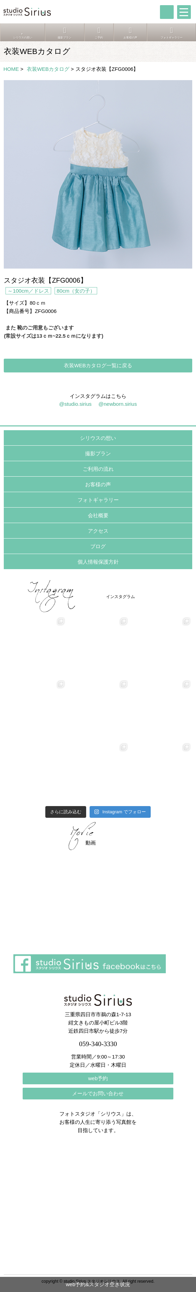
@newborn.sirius (118, 404)
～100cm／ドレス (28, 291)
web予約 (98, 1078)
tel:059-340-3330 (167, 12)
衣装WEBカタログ (48, 69)
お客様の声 (98, 484)
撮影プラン (98, 453)
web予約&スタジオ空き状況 (98, 1284)
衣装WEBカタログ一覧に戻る (98, 365)
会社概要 (98, 515)
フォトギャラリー (98, 500)
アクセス (98, 531)
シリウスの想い (98, 438)
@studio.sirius (75, 404)
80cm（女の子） (76, 291)
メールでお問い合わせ (98, 1093)
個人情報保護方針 (98, 562)
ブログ (98, 546)
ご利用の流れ (98, 469)
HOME (11, 69)
